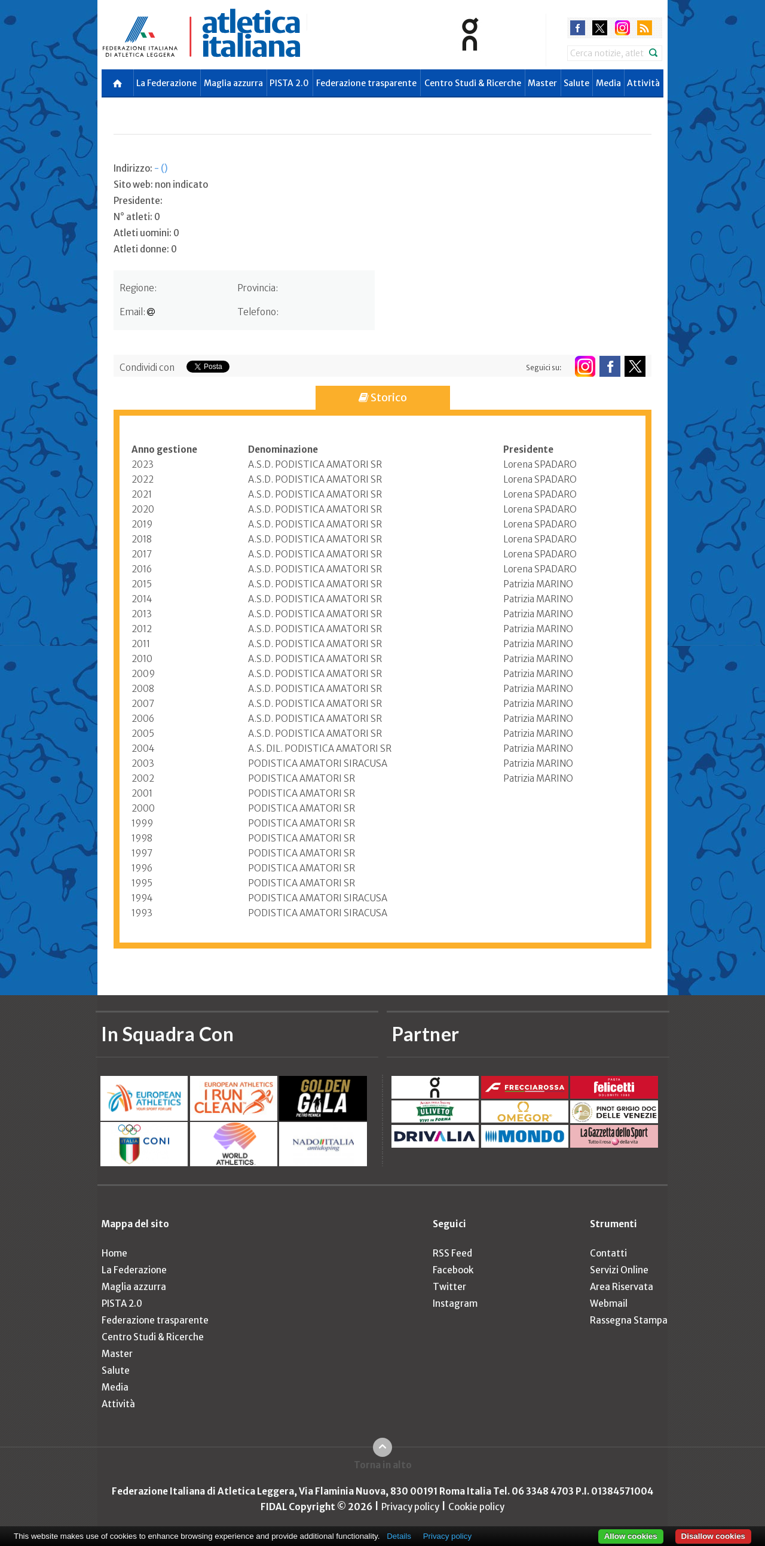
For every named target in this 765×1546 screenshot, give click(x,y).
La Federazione (166, 83)
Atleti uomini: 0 (146, 233)
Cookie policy (476, 1507)
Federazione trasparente (366, 83)
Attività (643, 83)
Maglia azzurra (233, 83)
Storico (383, 397)
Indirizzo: (141, 168)
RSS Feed (452, 1253)
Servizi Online (619, 1270)
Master (542, 83)
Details (399, 1536)
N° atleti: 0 (137, 216)
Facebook (453, 1270)
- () (161, 168)
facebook (577, 27)
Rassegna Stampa (629, 1320)
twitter (599, 27)
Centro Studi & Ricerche (472, 83)
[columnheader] (189, 450)
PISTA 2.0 (289, 83)
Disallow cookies (713, 1536)
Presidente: (138, 200)
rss (644, 27)
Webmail (609, 1303)
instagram (622, 27)
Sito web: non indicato (161, 184)
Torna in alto (383, 1465)
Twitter (449, 1286)
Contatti (608, 1253)
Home (114, 1253)
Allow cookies (630, 1536)
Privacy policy (410, 1507)
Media (608, 83)
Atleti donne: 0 (145, 249)
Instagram (455, 1303)
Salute (576, 83)
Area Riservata (621, 1286)
